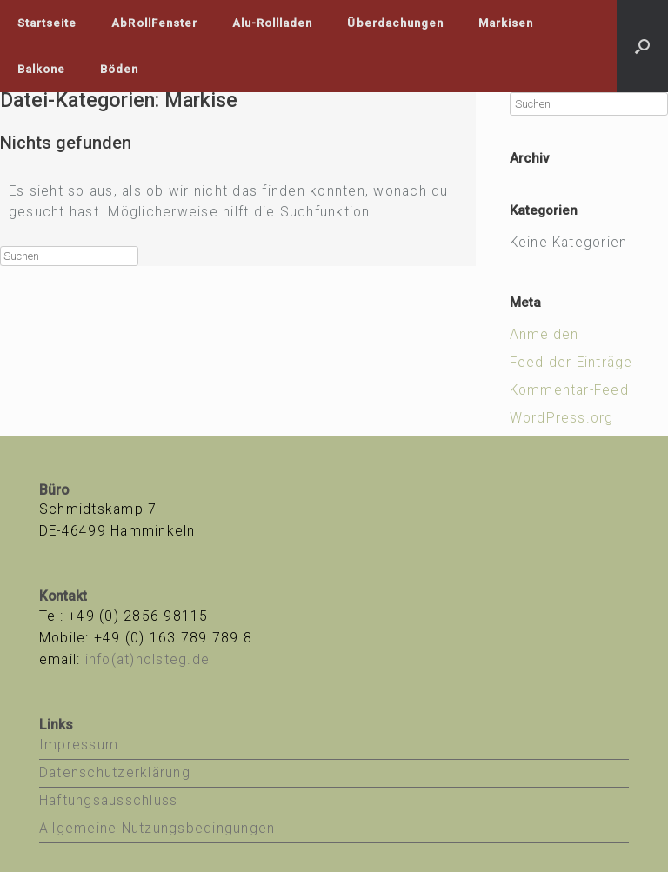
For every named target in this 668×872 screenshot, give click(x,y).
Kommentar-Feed (569, 390)
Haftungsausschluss (108, 801)
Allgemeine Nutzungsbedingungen (157, 828)
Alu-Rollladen (272, 23)
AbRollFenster (154, 23)
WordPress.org (562, 418)
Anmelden (544, 335)
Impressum (78, 745)
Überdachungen (395, 23)
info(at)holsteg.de (147, 660)
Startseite (47, 23)
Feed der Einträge (571, 362)
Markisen (505, 23)
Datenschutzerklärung (114, 773)
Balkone (41, 69)
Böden (119, 69)
